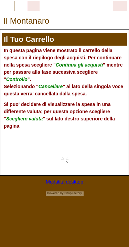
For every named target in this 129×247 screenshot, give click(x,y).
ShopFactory (73, 193)
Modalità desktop (64, 182)
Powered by (55, 193)
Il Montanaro (26, 20)
